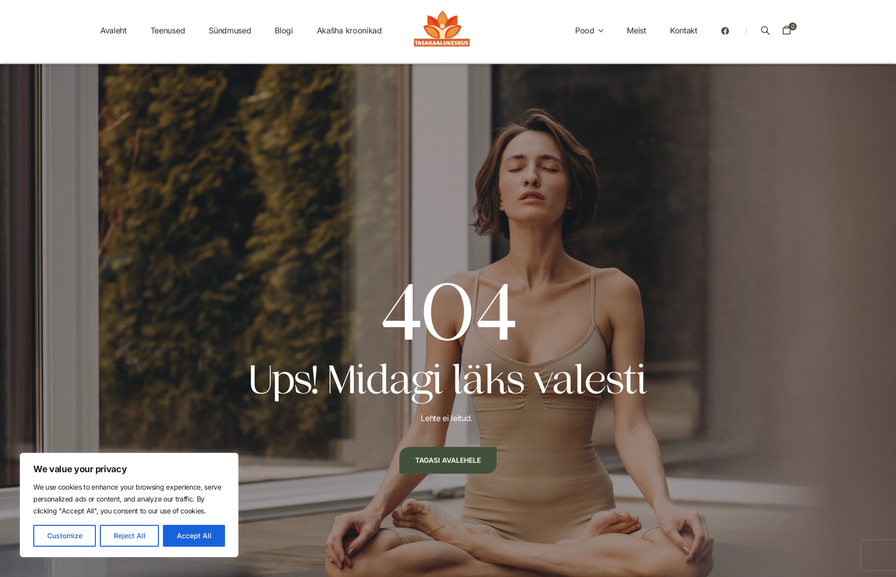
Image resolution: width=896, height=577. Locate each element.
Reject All (130, 535)
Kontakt (683, 26)
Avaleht (113, 26)
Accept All (194, 535)
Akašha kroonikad (349, 26)
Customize (64, 535)
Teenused (167, 26)
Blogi (284, 26)
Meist (636, 26)
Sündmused (230, 26)
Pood (585, 26)
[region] (129, 505)
